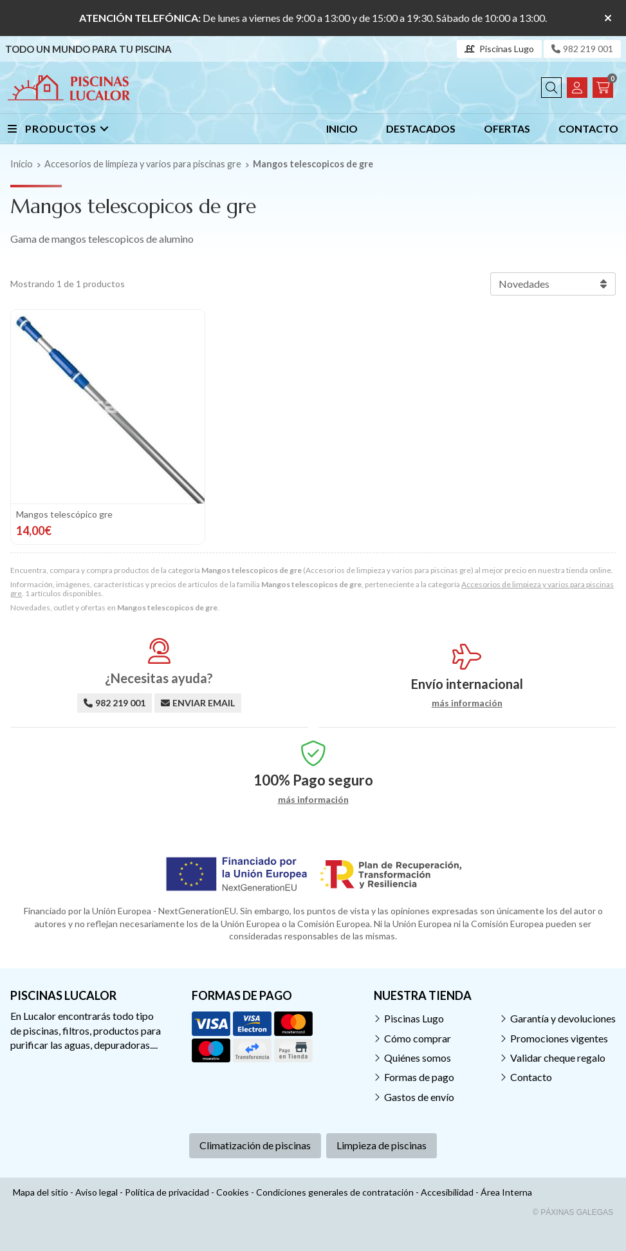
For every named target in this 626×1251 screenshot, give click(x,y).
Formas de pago (419, 1077)
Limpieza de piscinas (381, 1145)
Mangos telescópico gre (64, 514)
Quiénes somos (417, 1057)
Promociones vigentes (559, 1038)
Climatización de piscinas (255, 1145)
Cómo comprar (417, 1038)
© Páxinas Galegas (573, 1212)
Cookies (232, 1192)
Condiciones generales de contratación (335, 1192)
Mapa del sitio (40, 1192)
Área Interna (506, 1192)
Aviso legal (96, 1192)
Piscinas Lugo (414, 1018)
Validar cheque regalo (557, 1057)
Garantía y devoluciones (563, 1018)
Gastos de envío (419, 1097)
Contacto (531, 1077)
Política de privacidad (167, 1192)
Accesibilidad (447, 1192)
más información (467, 703)
